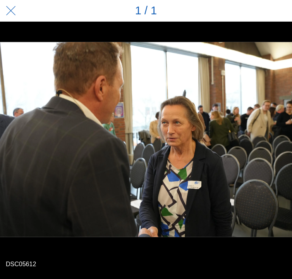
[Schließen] (10, 11)
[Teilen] (261, 11)
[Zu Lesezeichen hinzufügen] (281, 11)
